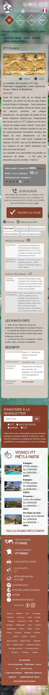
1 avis (26, 181)
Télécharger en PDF (26, 222)
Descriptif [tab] (9, 228)
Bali (27, 613)
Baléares (19, 613)
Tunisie (24, 636)
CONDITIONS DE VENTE (29, 677)
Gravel (13, 428)
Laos (29, 625)
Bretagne (37, 641)
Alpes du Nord (12, 641)
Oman (37, 629)
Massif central (18, 645)
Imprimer (9, 222)
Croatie (37, 617)
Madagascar (11, 629)
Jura (8, 645)
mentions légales (33, 673)
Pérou (9, 633)
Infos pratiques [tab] (11, 234)
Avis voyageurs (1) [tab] (30, 234)
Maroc (22, 629)
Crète (30, 617)
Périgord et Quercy (34, 645)
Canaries (10, 617)
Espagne (11, 621)
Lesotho (38, 625)
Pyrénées (25, 652)
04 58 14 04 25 (24, 190)
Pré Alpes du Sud (31, 648)
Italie (37, 621)
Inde (30, 621)
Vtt (11, 425)
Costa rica (20, 617)
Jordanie (9, 625)
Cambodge (36, 613)
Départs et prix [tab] (37, 228)
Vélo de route (26, 425)
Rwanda (27, 633)
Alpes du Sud (25, 641)
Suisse (15, 636)
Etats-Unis (22, 621)
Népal (30, 629)
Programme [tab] (22, 228)
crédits (12, 677)
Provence (14, 652)
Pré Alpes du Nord (15, 648)
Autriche (10, 613)
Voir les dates (28, 382)
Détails (41, 168)
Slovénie (37, 633)
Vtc (24, 428)
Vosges (35, 652)
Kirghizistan (20, 625)
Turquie (33, 636)
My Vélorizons (30, 11)
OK (36, 419)
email (36, 203)
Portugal (18, 633)
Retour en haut (42, 688)
